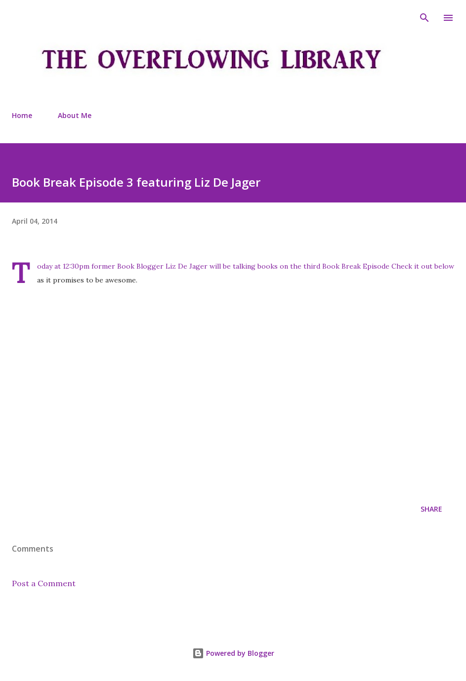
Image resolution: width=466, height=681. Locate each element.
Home (22, 115)
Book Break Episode (356, 266)
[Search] (424, 18)
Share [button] (431, 509)
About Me (74, 115)
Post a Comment (44, 583)
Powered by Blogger (233, 653)
